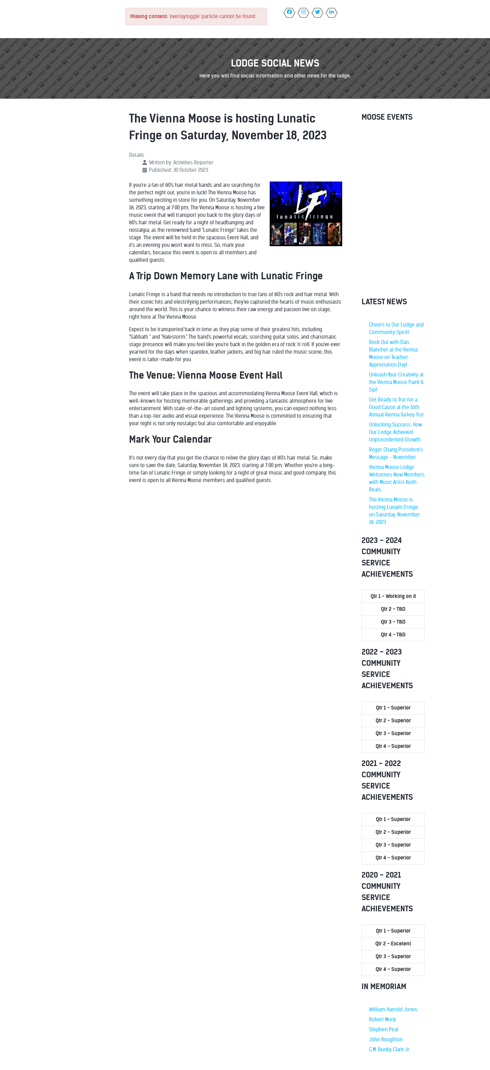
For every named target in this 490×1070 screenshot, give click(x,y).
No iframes (393, 211)
